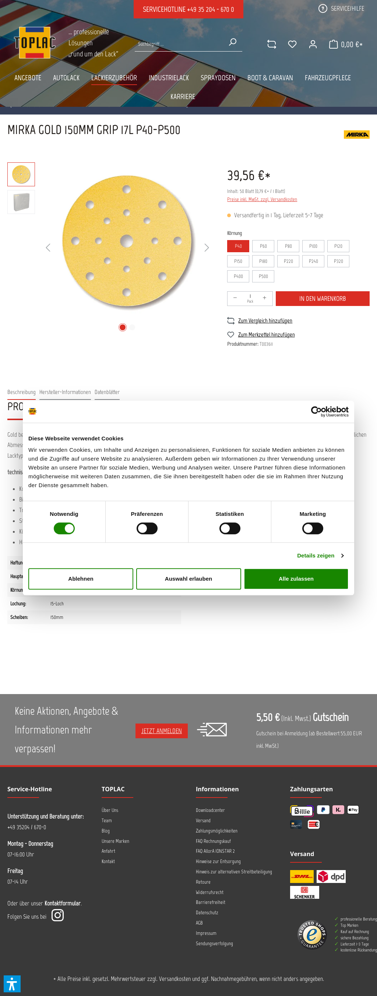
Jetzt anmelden (161, 731)
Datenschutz (207, 912)
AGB (199, 923)
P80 (288, 246)
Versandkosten (175, 978)
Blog (106, 831)
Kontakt (108, 861)
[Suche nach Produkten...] (178, 44)
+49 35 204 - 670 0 (210, 9)
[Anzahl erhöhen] (264, 299)
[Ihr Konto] (310, 44)
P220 (288, 261)
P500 (263, 276)
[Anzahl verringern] (235, 299)
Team (107, 820)
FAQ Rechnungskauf (213, 841)
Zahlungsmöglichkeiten (216, 831)
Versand (203, 820)
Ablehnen (80, 579)
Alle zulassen (296, 579)
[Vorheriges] (47, 248)
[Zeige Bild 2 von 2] (132, 327)
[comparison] (269, 44)
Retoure (203, 882)
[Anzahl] (250, 299)
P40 (238, 246)
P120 (338, 246)
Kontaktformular (63, 903)
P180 (263, 261)
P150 (238, 261)
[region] (110, 248)
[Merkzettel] (289, 44)
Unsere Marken (115, 841)
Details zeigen (315, 555)
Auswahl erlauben (188, 579)
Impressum (206, 933)
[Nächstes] (206, 248)
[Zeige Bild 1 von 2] (123, 327)
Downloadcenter (210, 810)
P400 (238, 276)
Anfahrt (108, 851)
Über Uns (110, 810)
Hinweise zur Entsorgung (218, 861)
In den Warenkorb (322, 299)
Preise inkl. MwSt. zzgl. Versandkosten (262, 199)
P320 (338, 261)
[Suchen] (232, 42)
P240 (313, 261)
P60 (263, 246)
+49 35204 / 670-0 (26, 827)
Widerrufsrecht (209, 892)
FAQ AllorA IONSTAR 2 (215, 851)
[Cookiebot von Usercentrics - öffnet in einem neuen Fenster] (316, 411)
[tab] (21, 392)
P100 (313, 246)
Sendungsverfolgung (214, 943)
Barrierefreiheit (210, 902)
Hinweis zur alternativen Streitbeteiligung (234, 872)
